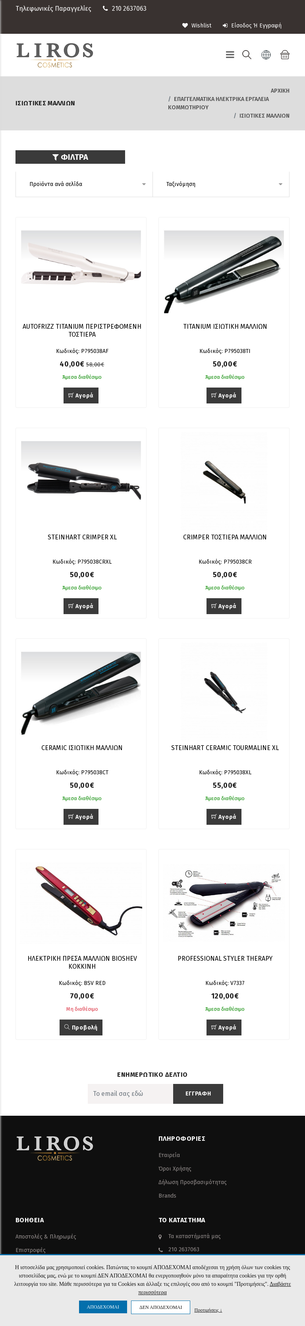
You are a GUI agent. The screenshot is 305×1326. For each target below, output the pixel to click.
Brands (167, 1195)
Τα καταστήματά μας (194, 1236)
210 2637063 (129, 8)
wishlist (196, 25)
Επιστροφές (30, 1250)
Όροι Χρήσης (174, 1168)
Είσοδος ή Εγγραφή (252, 25)
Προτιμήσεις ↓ (208, 1309)
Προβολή (80, 1027)
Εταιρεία (169, 1155)
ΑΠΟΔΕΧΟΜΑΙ (103, 1307)
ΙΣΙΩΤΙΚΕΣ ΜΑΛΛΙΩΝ (264, 115)
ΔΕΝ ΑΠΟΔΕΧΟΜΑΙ (160, 1307)
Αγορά (81, 395)
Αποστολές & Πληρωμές (45, 1236)
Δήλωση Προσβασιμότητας (192, 1182)
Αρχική (280, 90)
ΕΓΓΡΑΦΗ (198, 1093)
